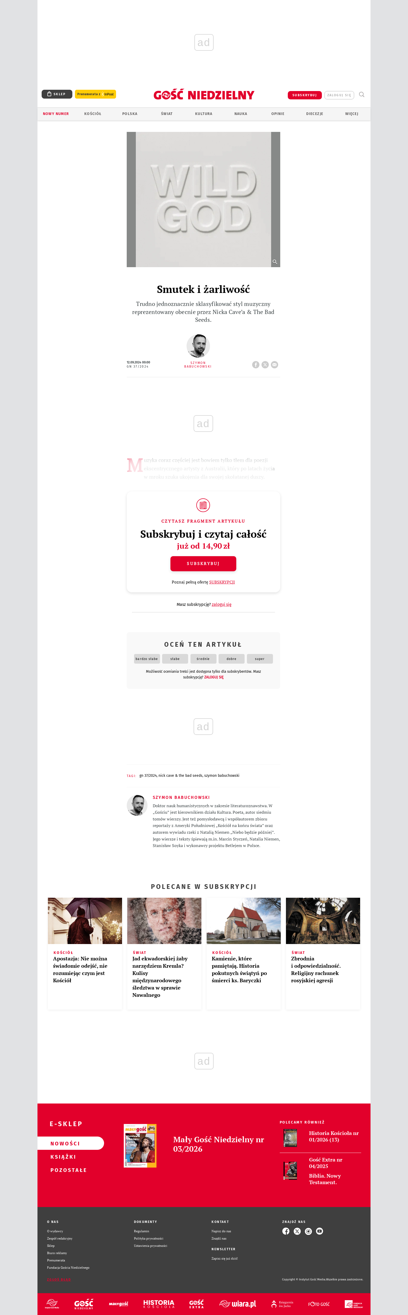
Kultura (204, 114)
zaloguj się (339, 95)
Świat (167, 114)
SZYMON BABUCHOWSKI (221, 775)
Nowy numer (56, 114)
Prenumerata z (95, 94)
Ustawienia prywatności (150, 1246)
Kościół (93, 114)
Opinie (277, 114)
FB (257, 363)
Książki (62, 1156)
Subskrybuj (203, 563)
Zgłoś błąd (59, 1279)
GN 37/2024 (138, 366)
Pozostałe (62, 1170)
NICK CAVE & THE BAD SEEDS (180, 775)
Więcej (351, 114)
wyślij (275, 363)
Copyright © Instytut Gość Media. (304, 1279)
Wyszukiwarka (361, 94)
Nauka (240, 114)
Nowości (62, 1143)
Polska (129, 114)
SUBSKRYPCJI (222, 582)
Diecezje (314, 114)
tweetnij (266, 363)
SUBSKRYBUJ (304, 95)
